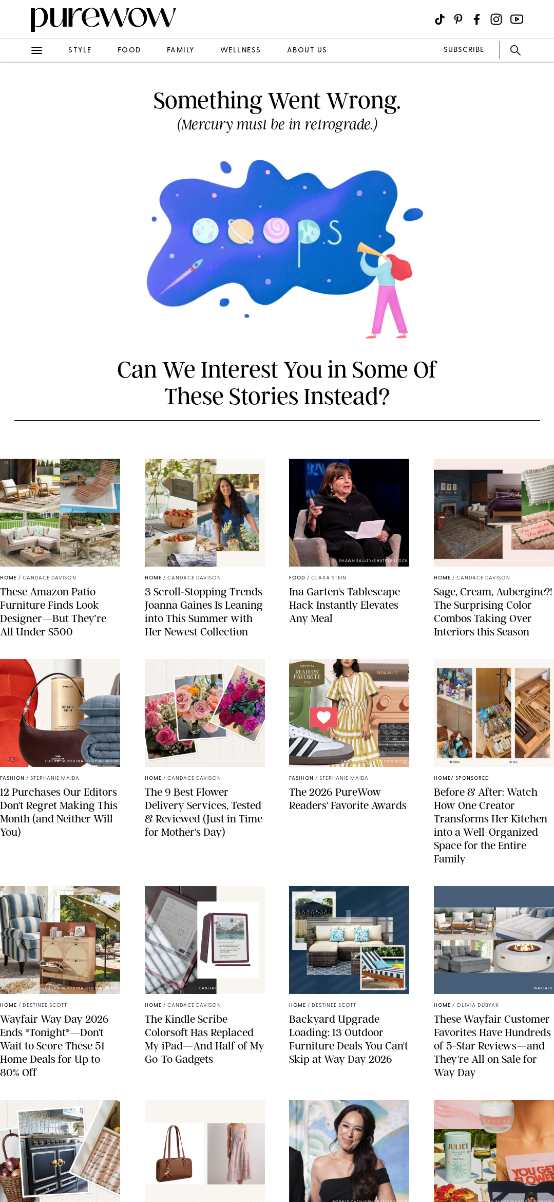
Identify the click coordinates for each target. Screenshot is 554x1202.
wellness (240, 50)
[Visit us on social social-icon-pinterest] (458, 19)
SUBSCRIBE (464, 50)
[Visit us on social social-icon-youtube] (516, 19)
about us (307, 50)
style (80, 50)
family (181, 50)
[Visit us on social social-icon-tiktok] (439, 19)
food (129, 50)
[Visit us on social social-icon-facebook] (476, 19)
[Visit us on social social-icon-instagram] (496, 19)
